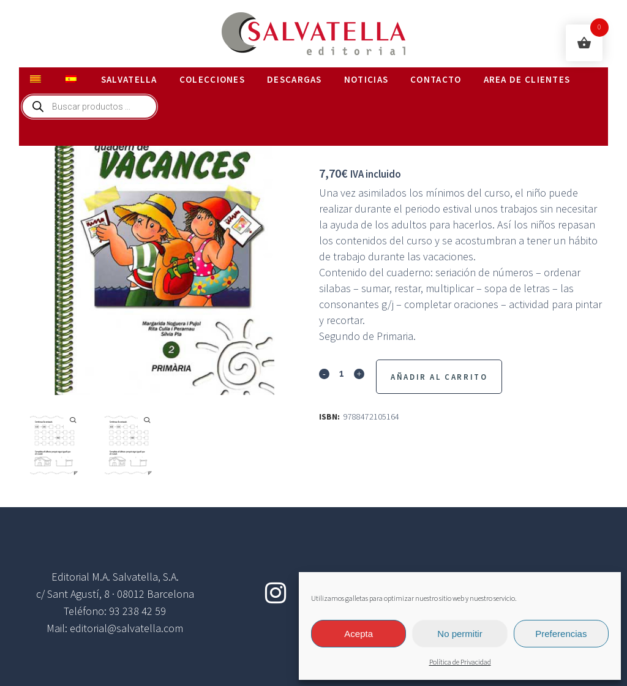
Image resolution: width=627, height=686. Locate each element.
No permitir (459, 633)
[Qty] (341, 373)
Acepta (358, 633)
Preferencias (561, 633)
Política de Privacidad (460, 662)
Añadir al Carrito (439, 377)
